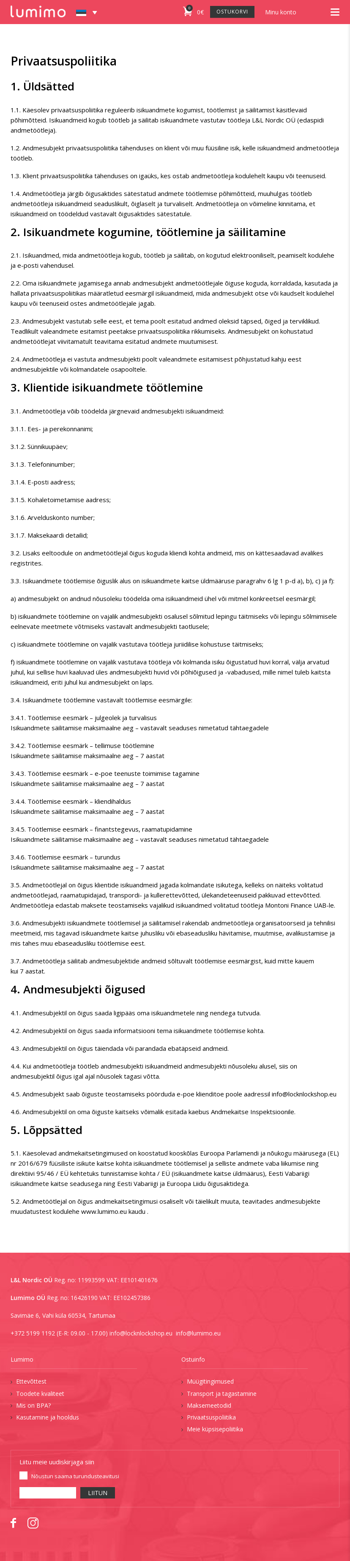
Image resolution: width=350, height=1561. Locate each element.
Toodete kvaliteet (40, 1394)
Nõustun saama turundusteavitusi (75, 1476)
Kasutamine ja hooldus (47, 1417)
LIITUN (97, 1493)
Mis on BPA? (33, 1405)
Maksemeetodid (209, 1405)
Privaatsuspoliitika (211, 1417)
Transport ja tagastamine (222, 1394)
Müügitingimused (210, 1381)
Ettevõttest (31, 1381)
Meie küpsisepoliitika (215, 1429)
